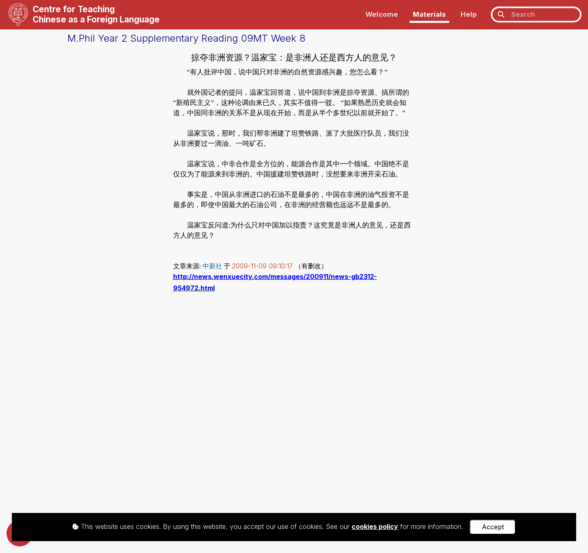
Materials (429, 14)
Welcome (381, 14)
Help (469, 14)
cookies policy (375, 526)
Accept (493, 527)
